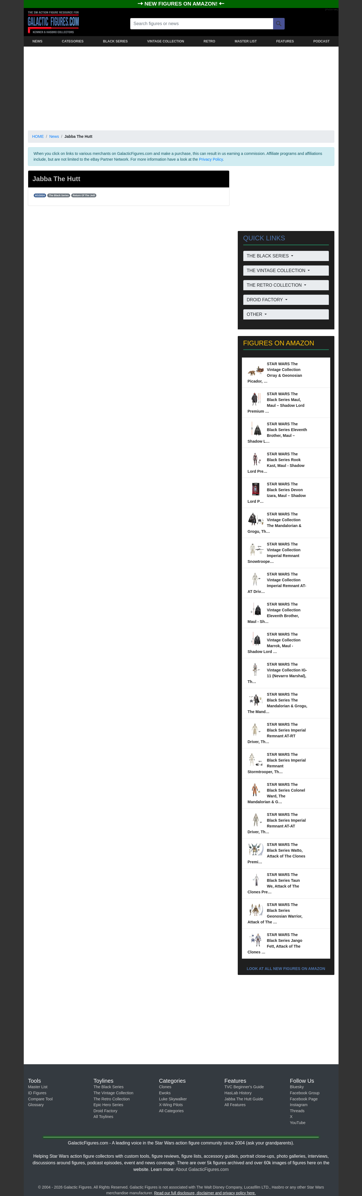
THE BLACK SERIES (268, 256)
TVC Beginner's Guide (244, 1087)
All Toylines (103, 1116)
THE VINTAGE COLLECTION (277, 270)
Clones (165, 1087)
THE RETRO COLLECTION (275, 285)
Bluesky (297, 1087)
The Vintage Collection (114, 1093)
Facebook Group (304, 1093)
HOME (38, 136)
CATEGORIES (72, 41)
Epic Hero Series (108, 1105)
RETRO (209, 41)
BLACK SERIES (115, 41)
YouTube (298, 1122)
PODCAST (321, 41)
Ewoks (165, 1093)
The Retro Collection (112, 1099)
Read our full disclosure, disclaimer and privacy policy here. (205, 1193)
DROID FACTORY (265, 299)
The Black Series (109, 1087)
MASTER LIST (246, 41)
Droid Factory (105, 1111)
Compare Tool (40, 1099)
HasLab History (238, 1093)
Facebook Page (304, 1099)
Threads (297, 1111)
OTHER (255, 314)
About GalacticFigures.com (202, 1169)
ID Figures (37, 1093)
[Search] (279, 23)
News (54, 136)
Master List (37, 1087)
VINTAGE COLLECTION (165, 41)
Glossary (36, 1105)
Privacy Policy (211, 159)
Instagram (299, 1105)
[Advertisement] (181, 87)
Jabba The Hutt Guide (243, 1099)
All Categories (171, 1111)
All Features (235, 1105)
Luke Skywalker (173, 1099)
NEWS (38, 41)
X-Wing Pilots (171, 1105)
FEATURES (285, 41)
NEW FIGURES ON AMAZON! (181, 4)
